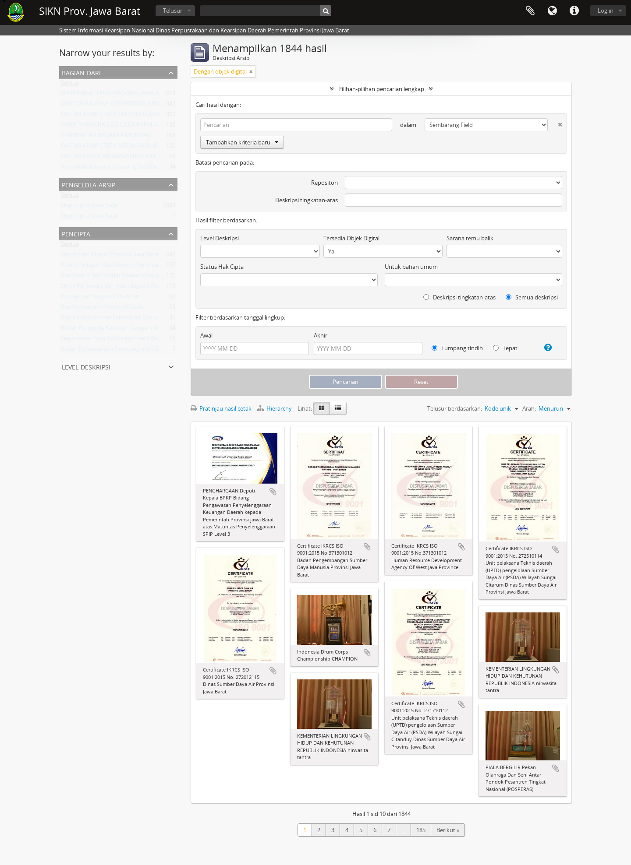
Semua (70, 84)
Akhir (320, 335)
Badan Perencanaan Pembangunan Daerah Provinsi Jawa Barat (142, 351)
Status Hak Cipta (222, 267)
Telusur (172, 10)
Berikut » (447, 830)
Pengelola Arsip (88, 184)
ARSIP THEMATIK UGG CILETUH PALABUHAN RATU (126, 126)
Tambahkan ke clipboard (273, 491)
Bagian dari (81, 72)
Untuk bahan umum (411, 267)
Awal (206, 335)
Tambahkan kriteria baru (242, 142)
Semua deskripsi (532, 297)
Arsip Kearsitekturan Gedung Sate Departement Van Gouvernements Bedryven (163, 168)
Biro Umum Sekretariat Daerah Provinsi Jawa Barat (126, 277)
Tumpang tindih (457, 348)
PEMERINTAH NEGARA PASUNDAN (106, 137)
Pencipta (76, 233)
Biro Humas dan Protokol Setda (102, 309)
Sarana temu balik (470, 238)
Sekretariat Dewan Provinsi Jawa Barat (110, 256)
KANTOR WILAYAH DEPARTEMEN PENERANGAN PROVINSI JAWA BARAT (153, 105)
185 (420, 830)
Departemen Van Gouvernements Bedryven (118, 340)
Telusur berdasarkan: (454, 408)
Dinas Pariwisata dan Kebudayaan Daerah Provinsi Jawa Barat (140, 288)
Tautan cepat (574, 11)
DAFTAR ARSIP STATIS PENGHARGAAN (110, 116)
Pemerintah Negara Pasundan (100, 298)
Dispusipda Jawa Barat (89, 207)
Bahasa (552, 11)
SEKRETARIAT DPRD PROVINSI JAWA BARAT (116, 95)
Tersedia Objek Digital (351, 238)
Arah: (529, 408)
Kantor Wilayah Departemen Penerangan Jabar (121, 267)
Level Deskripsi (86, 366)
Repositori (324, 182)
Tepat (505, 348)
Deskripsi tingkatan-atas (306, 200)
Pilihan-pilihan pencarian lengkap (381, 89)
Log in (605, 10)
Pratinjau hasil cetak (221, 408)
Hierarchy (275, 408)
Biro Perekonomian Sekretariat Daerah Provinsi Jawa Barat (136, 319)
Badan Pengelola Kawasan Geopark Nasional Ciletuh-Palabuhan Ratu (150, 330)
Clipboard (530, 11)
